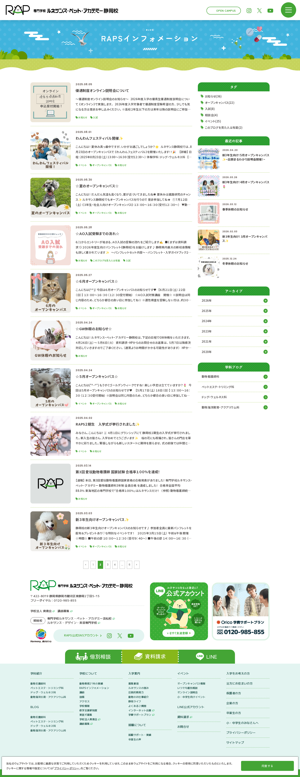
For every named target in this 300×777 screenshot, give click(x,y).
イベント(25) (213, 121)
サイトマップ (235, 742)
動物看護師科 (210, 376)
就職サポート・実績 (139, 735)
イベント (183, 673)
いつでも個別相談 (187, 688)
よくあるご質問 (137, 706)
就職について (137, 725)
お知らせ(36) (213, 96)
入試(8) (210, 109)
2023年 (207, 331)
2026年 (207, 300)
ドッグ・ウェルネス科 (214, 397)
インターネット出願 (139, 710)
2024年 (207, 321)
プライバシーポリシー (241, 732)
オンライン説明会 (187, 692)
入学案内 (134, 673)
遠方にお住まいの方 (239, 683)
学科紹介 (36, 673)
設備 (82, 697)
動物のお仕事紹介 (138, 697)
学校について (88, 673)
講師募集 (63, 611)
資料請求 (183, 717)
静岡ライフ (134, 701)
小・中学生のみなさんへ (242, 723)
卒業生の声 (134, 739)
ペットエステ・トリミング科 (218, 387)
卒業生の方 (233, 713)
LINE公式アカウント (190, 707)
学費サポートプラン (139, 714)
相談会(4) (211, 115)
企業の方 (232, 703)
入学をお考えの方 (238, 673)
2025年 (207, 311)
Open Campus (226, 10)
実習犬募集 (85, 714)
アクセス (84, 701)
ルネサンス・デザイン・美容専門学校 (72, 623)
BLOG (34, 707)
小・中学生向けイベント (191, 697)
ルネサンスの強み (138, 688)
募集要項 (133, 683)
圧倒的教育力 (136, 692)
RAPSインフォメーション (94, 688)
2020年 (207, 352)
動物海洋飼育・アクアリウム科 (220, 407)
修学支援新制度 (88, 710)
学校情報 (84, 706)
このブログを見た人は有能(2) (224, 127)
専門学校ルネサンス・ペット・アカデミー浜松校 (79, 618)
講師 (82, 692)
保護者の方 (233, 693)
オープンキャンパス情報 (191, 683)
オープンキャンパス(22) (219, 103)
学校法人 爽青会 (41, 611)
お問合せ (183, 727)
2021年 (207, 341)
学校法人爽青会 (88, 719)
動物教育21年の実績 (91, 683)
